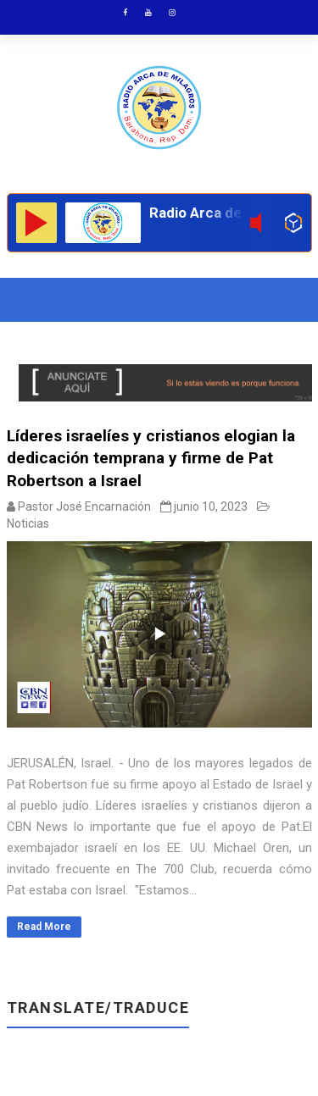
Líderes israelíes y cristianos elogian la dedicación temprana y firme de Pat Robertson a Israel (151, 458)
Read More (44, 927)
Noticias (28, 523)
